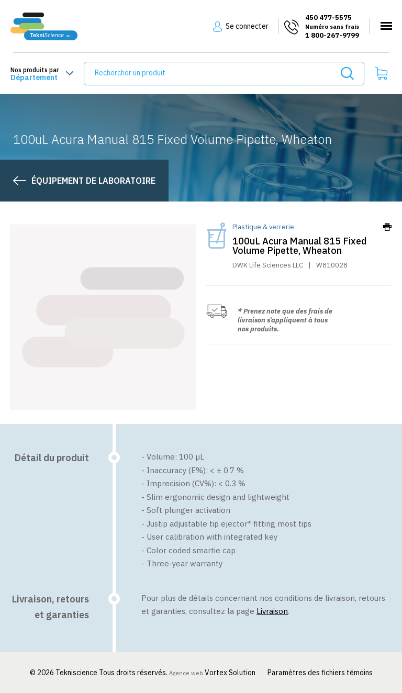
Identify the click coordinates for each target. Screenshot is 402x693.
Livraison (272, 611)
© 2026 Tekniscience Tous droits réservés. (99, 672)
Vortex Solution (230, 672)
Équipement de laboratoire (93, 180)
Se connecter (247, 26)
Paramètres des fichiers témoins (320, 672)
